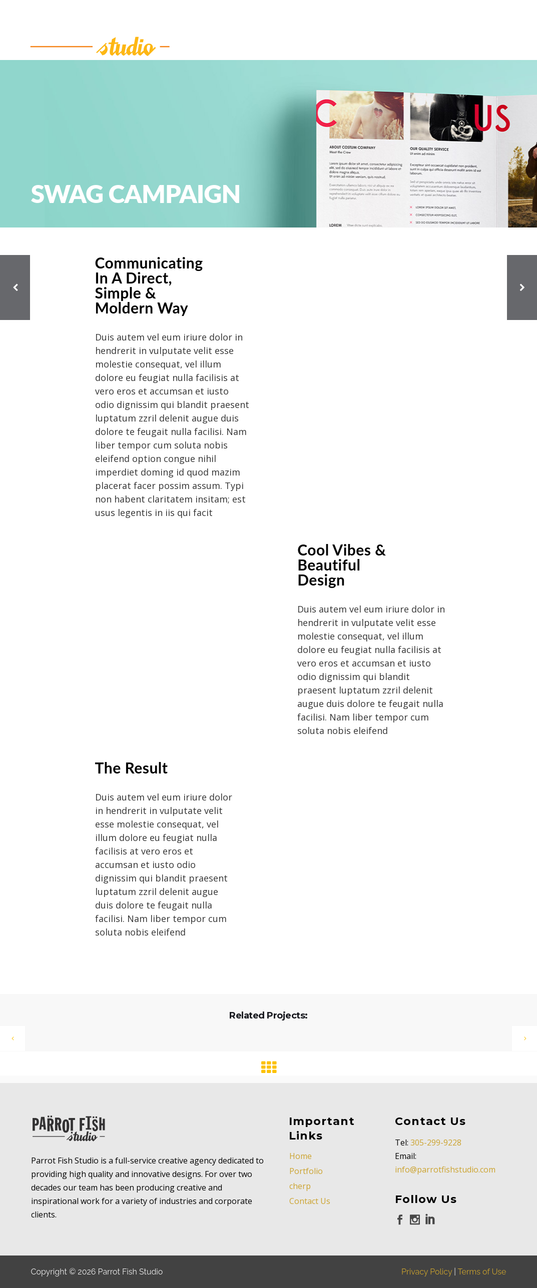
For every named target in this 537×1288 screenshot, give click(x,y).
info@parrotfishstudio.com (445, 1169)
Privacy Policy (426, 1271)
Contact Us (309, 1201)
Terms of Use (482, 1271)
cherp (300, 1186)
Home (300, 1156)
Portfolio (306, 1171)
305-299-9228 (435, 1142)
